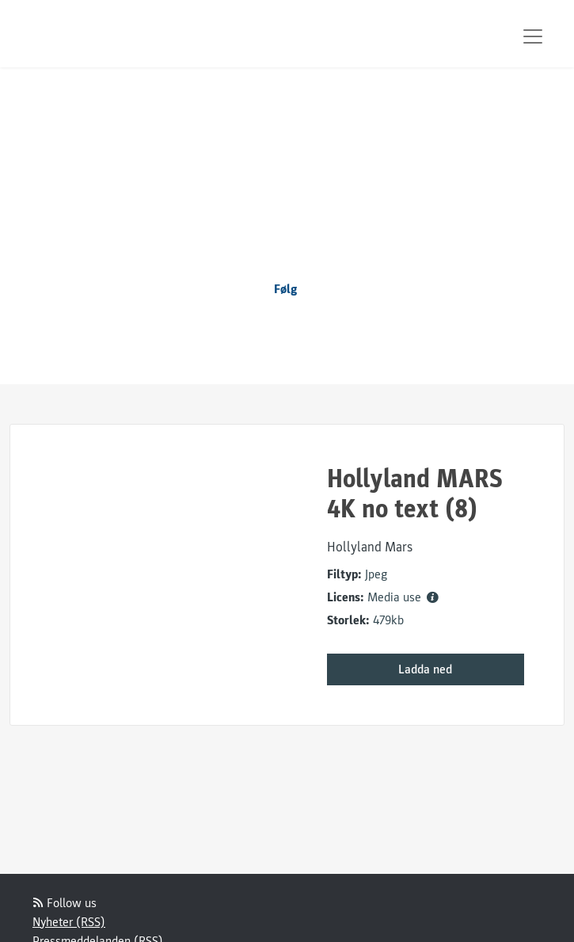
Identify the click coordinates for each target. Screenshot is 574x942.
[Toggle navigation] (532, 36)
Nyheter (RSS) (68, 922)
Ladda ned (425, 669)
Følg (286, 289)
